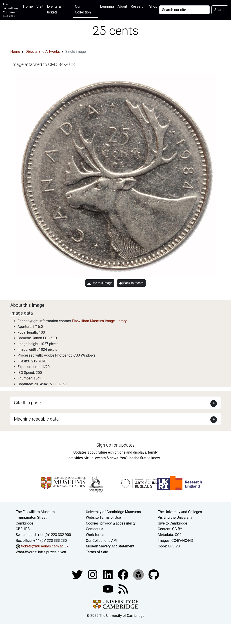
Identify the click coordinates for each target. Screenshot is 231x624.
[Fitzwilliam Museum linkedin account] (123, 574)
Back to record (131, 283)
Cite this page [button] (27, 403)
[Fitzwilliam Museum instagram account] (93, 574)
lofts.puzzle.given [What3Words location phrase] (52, 552)
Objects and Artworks (42, 51)
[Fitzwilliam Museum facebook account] (108, 574)
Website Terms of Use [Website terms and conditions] (103, 517)
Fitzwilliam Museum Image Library (99, 321)
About (122, 6)
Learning (107, 6)
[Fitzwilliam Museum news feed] (123, 589)
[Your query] (184, 9)
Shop (153, 6)
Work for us (95, 535)
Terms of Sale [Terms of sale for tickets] (97, 552)
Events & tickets (54, 9)
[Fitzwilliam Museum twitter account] (77, 574)
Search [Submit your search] (219, 10)
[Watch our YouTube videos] (108, 589)
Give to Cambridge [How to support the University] (172, 523)
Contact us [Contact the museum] (94, 529)
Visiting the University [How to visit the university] (175, 517)
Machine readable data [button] (36, 419)
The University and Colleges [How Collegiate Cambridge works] (180, 512)
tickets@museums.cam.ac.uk (44, 546)
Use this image (99, 283)
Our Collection (83, 9)
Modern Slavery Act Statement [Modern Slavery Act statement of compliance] (110, 546)
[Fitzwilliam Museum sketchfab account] (139, 574)
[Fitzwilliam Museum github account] (154, 574)
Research (138, 6)
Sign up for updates (115, 445)
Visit (39, 6)
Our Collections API (101, 540)
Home (29, 6)
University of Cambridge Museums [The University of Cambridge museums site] (113, 512)
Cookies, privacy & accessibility (110, 523)
